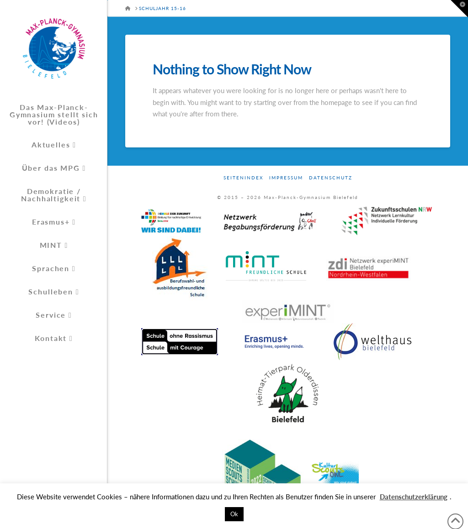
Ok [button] (234, 514)
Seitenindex (243, 177)
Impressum (286, 177)
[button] (459, 8)
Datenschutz (330, 177)
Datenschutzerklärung (413, 496)
